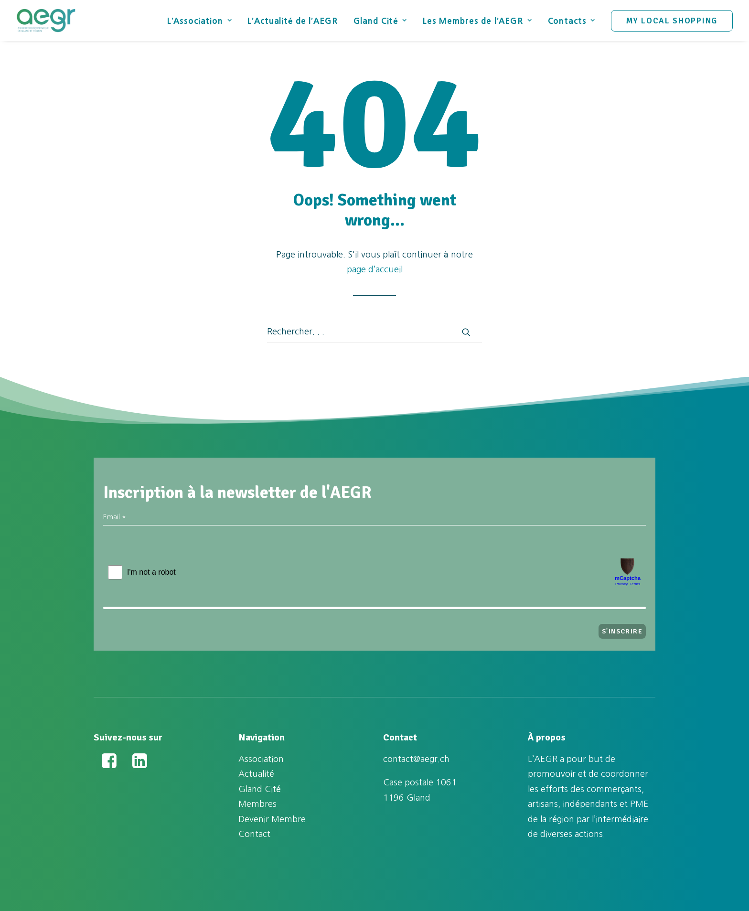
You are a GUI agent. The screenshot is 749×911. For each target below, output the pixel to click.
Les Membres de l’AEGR (477, 21)
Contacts (572, 21)
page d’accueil (375, 269)
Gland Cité (380, 21)
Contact (254, 834)
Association (261, 759)
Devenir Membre (272, 819)
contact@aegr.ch (416, 759)
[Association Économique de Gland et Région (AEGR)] (45, 20)
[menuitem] (203, 20)
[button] (466, 332)
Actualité (256, 774)
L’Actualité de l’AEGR (292, 21)
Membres (257, 804)
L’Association (199, 21)
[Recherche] (374, 332)
